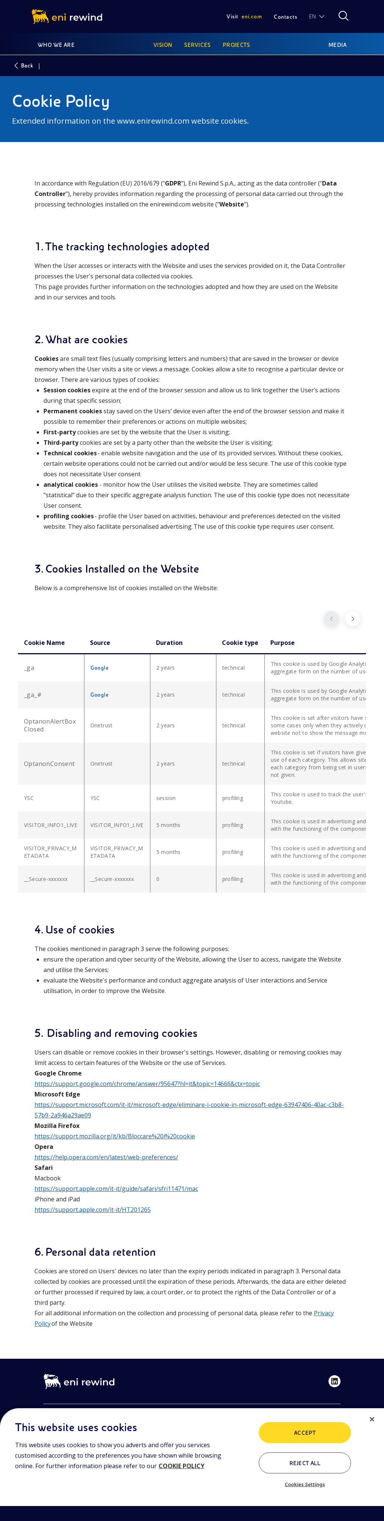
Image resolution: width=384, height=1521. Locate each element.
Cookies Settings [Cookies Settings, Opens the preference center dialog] (305, 1484)
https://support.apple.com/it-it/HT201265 (92, 1209)
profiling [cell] (232, 798)
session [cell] (166, 798)
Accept (305, 1433)
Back (22, 65)
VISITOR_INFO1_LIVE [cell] (50, 825)
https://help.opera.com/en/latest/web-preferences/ (106, 1157)
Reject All (305, 1463)
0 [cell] (157, 878)
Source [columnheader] (100, 643)
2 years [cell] (165, 667)
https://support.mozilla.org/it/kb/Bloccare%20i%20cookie (114, 1136)
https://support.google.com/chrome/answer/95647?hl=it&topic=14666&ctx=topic (147, 1084)
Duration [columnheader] (169, 643)
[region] (192, 1464)
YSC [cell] (29, 798)
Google (99, 668)
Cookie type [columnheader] (240, 643)
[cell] (51, 668)
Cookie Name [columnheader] (44, 643)
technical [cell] (233, 667)
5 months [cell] (168, 825)
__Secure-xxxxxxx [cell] (46, 878)
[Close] (372, 1419)
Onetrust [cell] (101, 725)
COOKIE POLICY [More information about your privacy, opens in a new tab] (181, 1466)
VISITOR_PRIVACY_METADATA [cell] (50, 852)
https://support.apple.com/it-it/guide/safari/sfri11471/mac (116, 1188)
